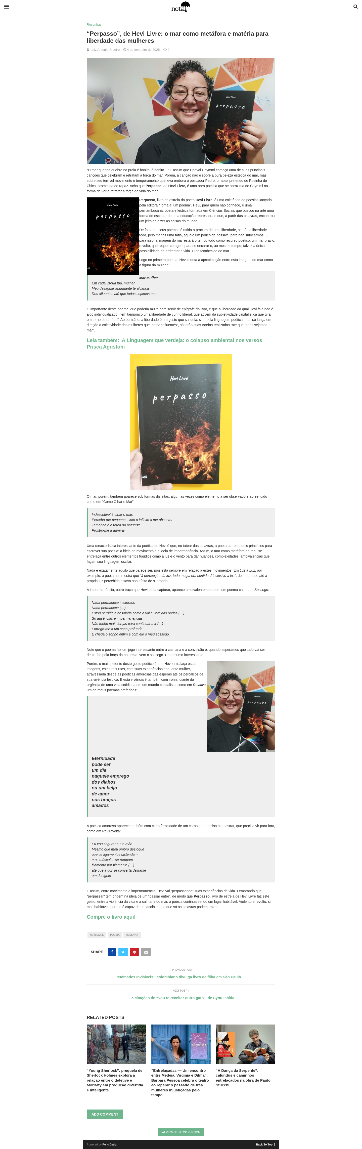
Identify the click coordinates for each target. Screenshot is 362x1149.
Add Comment (105, 1114)
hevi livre (97, 934)
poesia (115, 934)
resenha (132, 934)
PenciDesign (110, 1144)
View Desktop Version (181, 1132)
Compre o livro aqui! (111, 917)
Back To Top (265, 1144)
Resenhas (94, 24)
